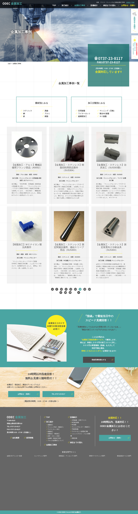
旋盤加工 (50, 424)
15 (85, 289)
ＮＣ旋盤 (103, 116)
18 (65, 292)
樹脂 (46, 116)
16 (89, 289)
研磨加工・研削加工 (54, 433)
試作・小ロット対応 (54, 436)
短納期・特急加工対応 (54, 438)
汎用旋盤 (81, 111)
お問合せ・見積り (128, 5)
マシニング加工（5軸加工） (56, 427)
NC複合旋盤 (75, 422)
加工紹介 (65, 5)
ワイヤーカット (84, 113)
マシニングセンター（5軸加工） (81, 427)
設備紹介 (94, 5)
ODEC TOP (130, 2)
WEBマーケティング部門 (97, 456)
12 (71, 289)
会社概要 (15, 438)
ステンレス (27, 111)
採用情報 (29, 438)
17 (61, 292)
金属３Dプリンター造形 (14, 456)
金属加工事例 (79, 5)
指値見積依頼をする (99, 360)
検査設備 (74, 438)
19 (70, 292)
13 (75, 289)
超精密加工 (82, 116)
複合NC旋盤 (104, 113)
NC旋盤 (74, 424)
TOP (54, 5)
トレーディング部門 (40, 456)
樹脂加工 (50, 431)
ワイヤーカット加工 (54, 429)
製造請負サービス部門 (124, 456)
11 (66, 289)
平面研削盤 (75, 429)
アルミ (47, 113)
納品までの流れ (109, 5)
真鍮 (46, 111)
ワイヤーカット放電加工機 (80, 431)
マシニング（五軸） (107, 111)
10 (61, 289)
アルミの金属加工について (56, 440)
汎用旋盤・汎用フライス (79, 420)
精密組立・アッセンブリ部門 (68, 456)
